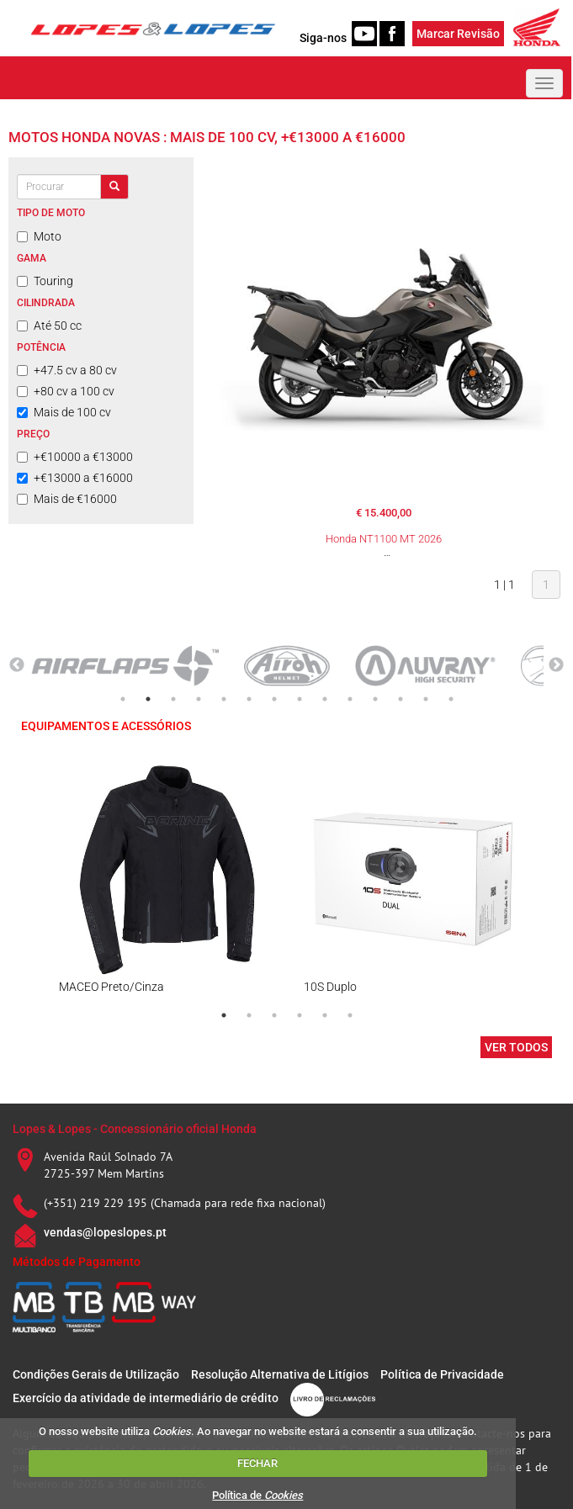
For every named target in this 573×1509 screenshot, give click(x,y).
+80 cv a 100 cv (65, 391)
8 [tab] (299, 699)
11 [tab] (375, 699)
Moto (39, 236)
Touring (45, 281)
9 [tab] (324, 699)
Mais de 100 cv (64, 412)
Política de (257, 1495)
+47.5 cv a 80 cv (67, 370)
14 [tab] (451, 699)
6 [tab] (249, 699)
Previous (16, 665)
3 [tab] (173, 699)
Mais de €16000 (67, 499)
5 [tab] (223, 699)
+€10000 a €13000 (75, 456)
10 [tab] (350, 699)
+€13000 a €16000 (75, 477)
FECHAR (257, 1463)
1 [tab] (122, 699)
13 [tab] (425, 699)
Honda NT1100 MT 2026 (384, 538)
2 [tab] (148, 699)
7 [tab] (274, 699)
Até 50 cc (49, 325)
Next (556, 665)
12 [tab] (400, 699)
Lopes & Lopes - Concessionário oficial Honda (135, 1129)
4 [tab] (198, 699)
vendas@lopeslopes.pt (105, 1232)
